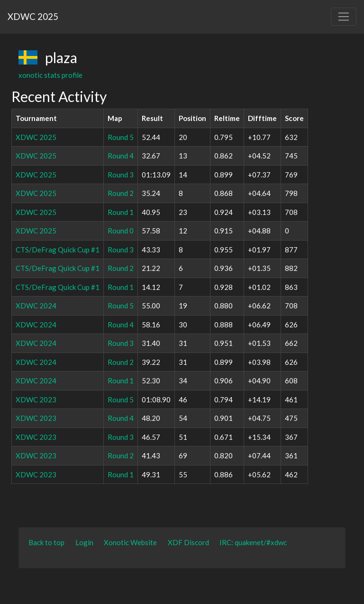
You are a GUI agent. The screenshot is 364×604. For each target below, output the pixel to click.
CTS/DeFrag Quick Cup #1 (58, 249)
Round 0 (121, 230)
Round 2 (121, 193)
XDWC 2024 (36, 305)
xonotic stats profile (50, 75)
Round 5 (121, 137)
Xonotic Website (130, 542)
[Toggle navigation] (343, 17)
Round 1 (121, 212)
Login (84, 542)
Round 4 (121, 155)
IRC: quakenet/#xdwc (253, 542)
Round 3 (121, 174)
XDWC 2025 (33, 16)
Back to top (46, 542)
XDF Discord (188, 542)
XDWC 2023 (36, 399)
